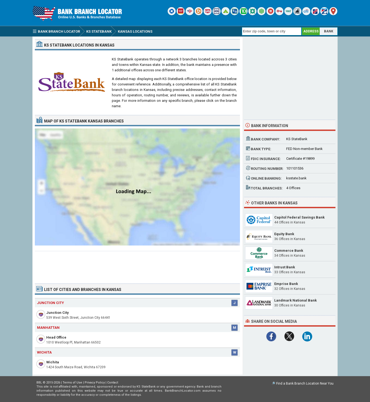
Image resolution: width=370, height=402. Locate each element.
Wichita (52, 362)
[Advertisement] (137, 265)
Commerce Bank (288, 250)
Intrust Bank (284, 267)
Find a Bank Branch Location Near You (305, 383)
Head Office (56, 337)
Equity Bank (284, 234)
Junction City (57, 313)
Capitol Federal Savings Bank (299, 217)
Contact (112, 382)
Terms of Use (72, 382)
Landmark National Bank (295, 300)
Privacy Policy (95, 382)
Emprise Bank (286, 284)
